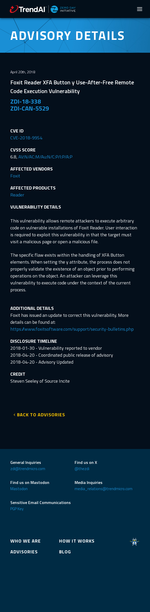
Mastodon (19, 489)
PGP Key (16, 509)
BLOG (65, 551)
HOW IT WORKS (76, 540)
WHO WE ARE (25, 540)
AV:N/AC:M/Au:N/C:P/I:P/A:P (45, 156)
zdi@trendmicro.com (27, 469)
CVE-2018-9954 (26, 137)
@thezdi (82, 469)
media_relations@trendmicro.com (103, 489)
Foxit (15, 175)
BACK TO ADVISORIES (41, 414)
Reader (17, 194)
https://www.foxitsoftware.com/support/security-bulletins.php (72, 329)
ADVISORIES (24, 551)
